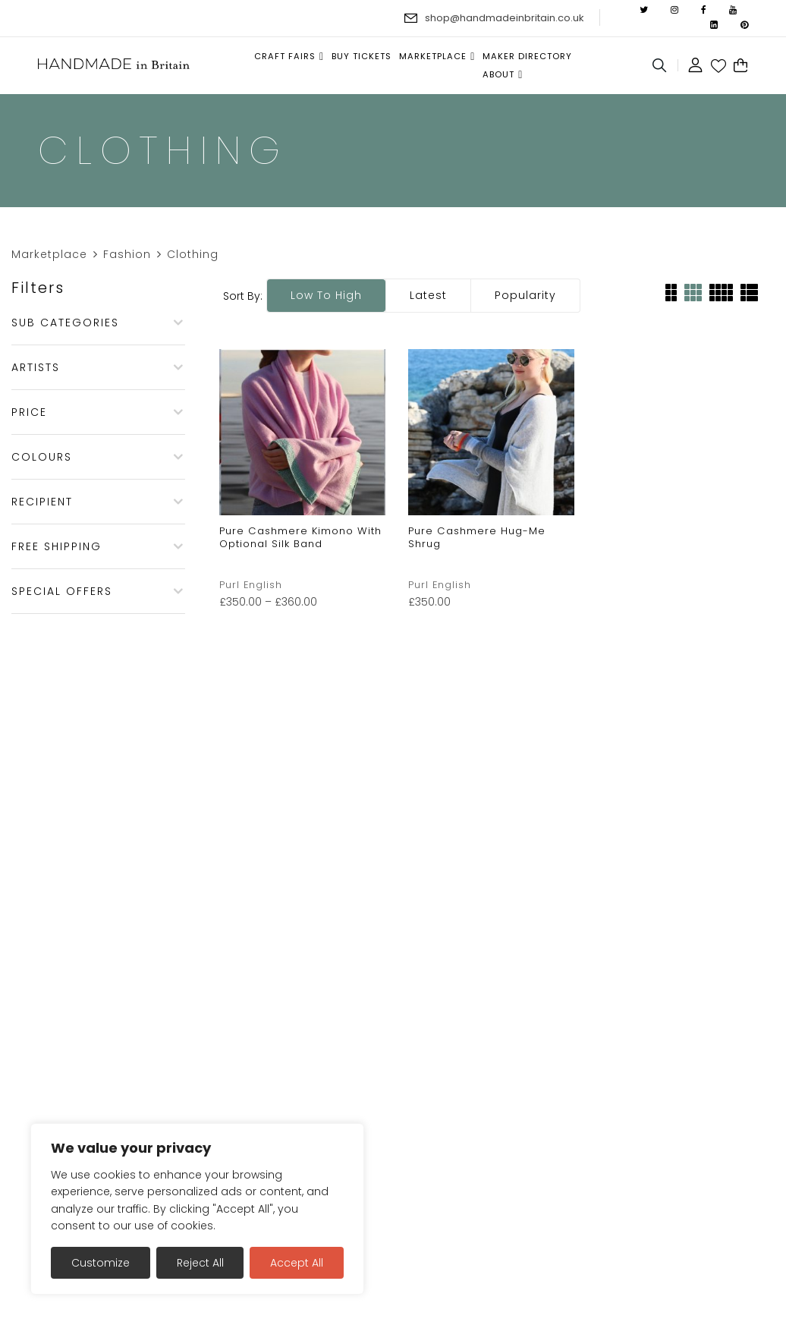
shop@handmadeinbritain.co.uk (504, 18)
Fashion (127, 254)
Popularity (525, 295)
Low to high (326, 295)
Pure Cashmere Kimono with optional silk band (300, 537)
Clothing (193, 254)
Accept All (296, 1262)
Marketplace (49, 254)
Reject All (200, 1262)
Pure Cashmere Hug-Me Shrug (476, 537)
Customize (100, 1262)
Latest (428, 295)
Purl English (250, 584)
